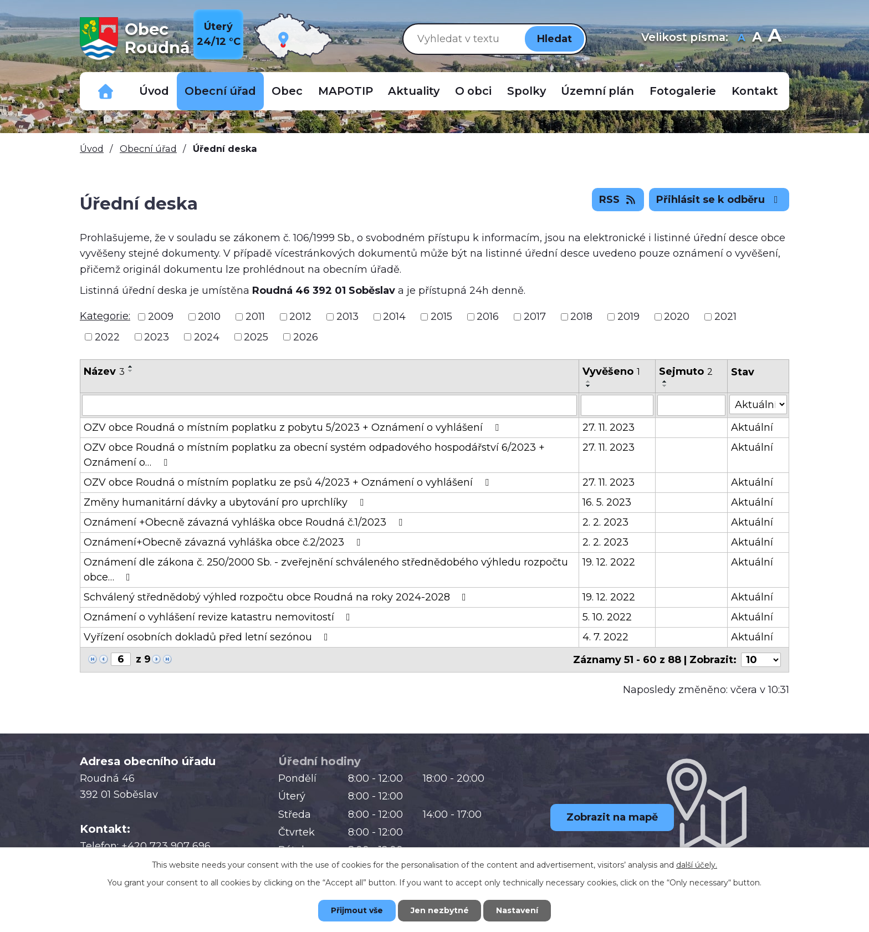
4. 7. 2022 (605, 637)
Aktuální (752, 427)
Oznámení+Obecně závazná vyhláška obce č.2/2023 (224, 542)
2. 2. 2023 (605, 522)
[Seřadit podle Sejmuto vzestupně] (665, 381)
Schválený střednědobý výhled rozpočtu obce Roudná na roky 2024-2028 (277, 597)
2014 (394, 316)
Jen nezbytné (440, 910)
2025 (256, 336)
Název (104, 371)
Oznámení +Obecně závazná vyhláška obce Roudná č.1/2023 (245, 522)
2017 (535, 316)
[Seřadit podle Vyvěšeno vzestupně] (588, 381)
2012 (300, 316)
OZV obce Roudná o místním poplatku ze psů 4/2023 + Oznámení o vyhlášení (288, 482)
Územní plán (597, 91)
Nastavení (518, 910)
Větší (774, 38)
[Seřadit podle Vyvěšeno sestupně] (588, 386)
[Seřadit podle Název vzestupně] (131, 366)
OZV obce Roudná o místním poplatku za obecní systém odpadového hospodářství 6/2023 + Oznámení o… (314, 454)
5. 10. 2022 (607, 617)
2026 (305, 336)
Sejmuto (686, 371)
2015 (441, 316)
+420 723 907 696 (166, 846)
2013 (347, 316)
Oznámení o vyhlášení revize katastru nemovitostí (219, 617)
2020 (676, 316)
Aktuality (413, 91)
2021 (725, 316)
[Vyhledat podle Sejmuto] (691, 405)
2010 (209, 316)
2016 (488, 316)
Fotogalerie (683, 91)
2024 (206, 336)
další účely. (696, 865)
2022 (107, 336)
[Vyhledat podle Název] (329, 405)
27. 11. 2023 (608, 427)
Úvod (154, 91)
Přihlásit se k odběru (719, 199)
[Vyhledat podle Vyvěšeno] (617, 405)
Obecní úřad (220, 91)
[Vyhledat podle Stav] (758, 404)
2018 (581, 316)
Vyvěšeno (611, 371)
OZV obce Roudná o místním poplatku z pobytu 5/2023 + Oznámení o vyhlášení (293, 427)
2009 (160, 316)
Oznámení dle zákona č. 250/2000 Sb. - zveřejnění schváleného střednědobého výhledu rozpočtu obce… (326, 569)
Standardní (757, 38)
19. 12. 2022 (608, 562)
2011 (255, 316)
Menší (741, 38)
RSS (618, 199)
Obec (287, 91)
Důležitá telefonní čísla (106, 91)
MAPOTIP (345, 91)
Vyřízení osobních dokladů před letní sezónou (208, 637)
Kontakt (755, 91)
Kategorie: (105, 316)
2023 (156, 336)
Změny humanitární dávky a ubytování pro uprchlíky (226, 502)
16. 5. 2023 (606, 502)
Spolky (526, 91)
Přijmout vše (357, 910)
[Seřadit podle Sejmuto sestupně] (665, 386)
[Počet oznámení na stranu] (761, 660)
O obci (473, 91)
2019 (628, 316)
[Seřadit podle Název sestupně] (131, 371)
